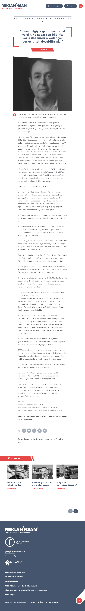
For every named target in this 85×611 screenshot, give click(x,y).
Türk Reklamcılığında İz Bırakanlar (21, 586)
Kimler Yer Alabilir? (14, 577)
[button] (75, 511)
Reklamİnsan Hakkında (15, 572)
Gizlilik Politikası (37, 602)
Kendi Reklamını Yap (14, 581)
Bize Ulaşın (10, 595)
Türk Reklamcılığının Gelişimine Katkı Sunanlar (26, 590)
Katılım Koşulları (52, 602)
